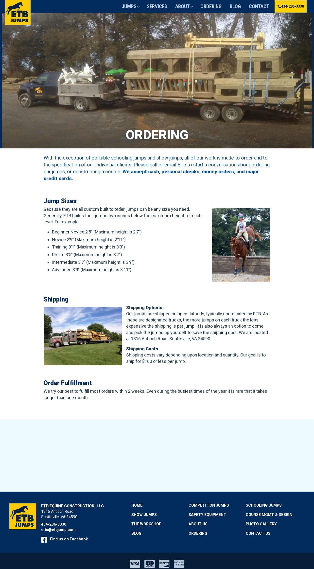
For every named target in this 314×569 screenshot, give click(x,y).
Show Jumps (144, 514)
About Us (198, 524)
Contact (258, 6)
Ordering (218, 6)
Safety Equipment (207, 514)
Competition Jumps (209, 505)
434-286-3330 (289, 6)
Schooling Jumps (264, 505)
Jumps (149, 6)
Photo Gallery (261, 524)
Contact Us (258, 533)
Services (173, 6)
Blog (238, 6)
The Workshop (146, 524)
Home (136, 505)
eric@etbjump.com (58, 529)
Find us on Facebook (64, 539)
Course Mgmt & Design (269, 514)
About (195, 6)
